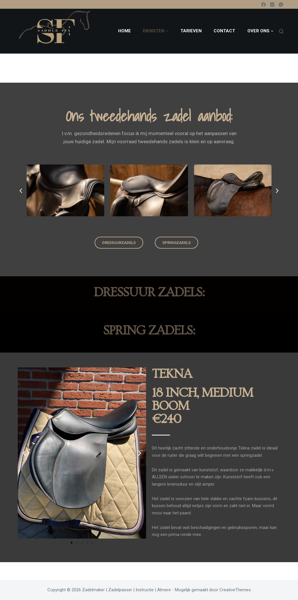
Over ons (260, 31)
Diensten (155, 31)
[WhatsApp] (281, 4)
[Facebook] (263, 4)
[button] (21, 190)
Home (124, 30)
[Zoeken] (281, 31)
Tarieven (191, 30)
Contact (224, 30)
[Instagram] (272, 4)
